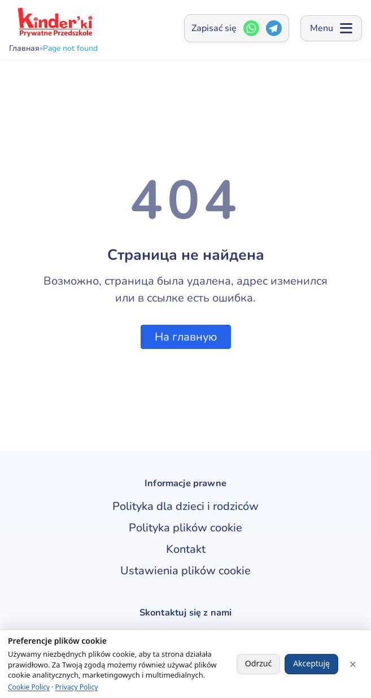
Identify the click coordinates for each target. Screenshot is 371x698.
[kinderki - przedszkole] (54, 22)
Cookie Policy (29, 687)
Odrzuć (258, 663)
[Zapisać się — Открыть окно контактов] (236, 28)
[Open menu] (331, 28)
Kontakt (186, 549)
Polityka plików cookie (185, 527)
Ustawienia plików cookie (185, 570)
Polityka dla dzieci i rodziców (185, 506)
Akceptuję (311, 663)
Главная (24, 48)
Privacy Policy (76, 687)
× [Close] (353, 664)
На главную (186, 336)
